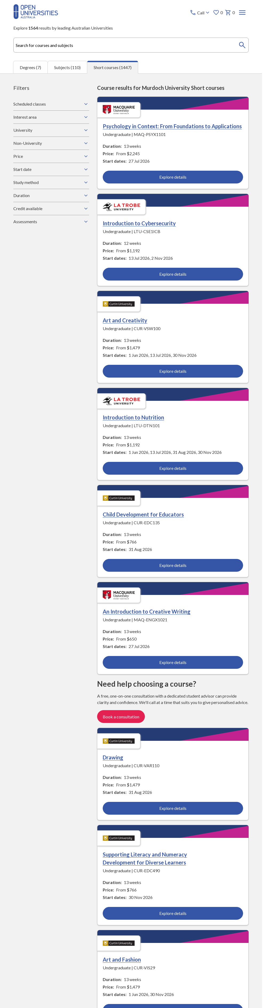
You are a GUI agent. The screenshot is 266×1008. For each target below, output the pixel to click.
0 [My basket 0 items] (230, 12)
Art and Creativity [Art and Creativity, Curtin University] (125, 320)
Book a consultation (121, 716)
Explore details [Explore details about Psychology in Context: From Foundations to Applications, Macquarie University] (172, 176)
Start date (51, 169)
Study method (51, 182)
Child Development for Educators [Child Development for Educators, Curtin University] (143, 514)
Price (51, 156)
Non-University (51, 143)
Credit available (51, 208)
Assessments (51, 221)
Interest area (51, 117)
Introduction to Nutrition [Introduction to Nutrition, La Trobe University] (133, 417)
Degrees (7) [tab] (30, 67)
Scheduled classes (51, 104)
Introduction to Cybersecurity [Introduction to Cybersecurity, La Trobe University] (139, 223)
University (51, 130)
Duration (51, 195)
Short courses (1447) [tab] (113, 67)
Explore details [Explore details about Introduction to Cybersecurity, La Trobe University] (172, 274)
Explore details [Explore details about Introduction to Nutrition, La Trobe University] (172, 468)
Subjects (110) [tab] (67, 67)
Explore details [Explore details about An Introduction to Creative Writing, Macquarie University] (172, 662)
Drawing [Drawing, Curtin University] (113, 757)
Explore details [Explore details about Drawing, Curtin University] (172, 808)
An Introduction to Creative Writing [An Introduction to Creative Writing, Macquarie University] (146, 612)
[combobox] (131, 45)
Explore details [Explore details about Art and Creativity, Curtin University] (172, 371)
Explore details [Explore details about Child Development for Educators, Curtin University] (172, 565)
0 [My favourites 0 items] (218, 12)
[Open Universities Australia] (35, 17)
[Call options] (200, 12)
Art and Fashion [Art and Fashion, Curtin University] (122, 959)
